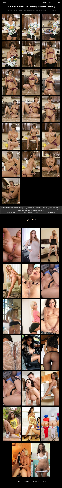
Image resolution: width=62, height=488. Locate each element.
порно (44, 2)
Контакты (26, 481)
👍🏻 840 (28, 220)
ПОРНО (44, 481)
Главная (4, 2)
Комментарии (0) (5, 222)
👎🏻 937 (34, 220)
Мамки (31, 216)
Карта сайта (36, 481)
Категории (57, 2)
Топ (50, 2)
